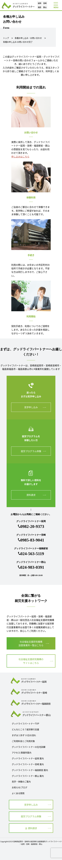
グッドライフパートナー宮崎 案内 (28, 764)
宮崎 (44, 3)
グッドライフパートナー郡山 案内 (28, 775)
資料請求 (31, 494)
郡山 (44, 7)
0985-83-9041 (32, 540)
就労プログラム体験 (31, 451)
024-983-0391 (32, 567)
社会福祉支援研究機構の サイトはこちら (31, 660)
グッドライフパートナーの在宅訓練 (28, 746)
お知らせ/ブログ (19, 787)
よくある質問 (18, 793)
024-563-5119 (32, 553)
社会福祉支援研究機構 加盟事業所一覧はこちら (31, 643)
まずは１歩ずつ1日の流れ (24, 735)
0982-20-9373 (32, 526)
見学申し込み (31, 407)
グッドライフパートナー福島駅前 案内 (30, 770)
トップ (6, 38)
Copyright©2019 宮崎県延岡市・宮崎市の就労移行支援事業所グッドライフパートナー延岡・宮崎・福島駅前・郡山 (31, 842)
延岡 (39, 3)
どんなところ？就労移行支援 (25, 729)
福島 (39, 7)
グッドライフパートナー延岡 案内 (28, 758)
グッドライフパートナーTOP (25, 723)
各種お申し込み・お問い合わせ (28, 38)
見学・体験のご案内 (21, 781)
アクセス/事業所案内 (21, 752)
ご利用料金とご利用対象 (23, 741)
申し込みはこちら (20, 156)
